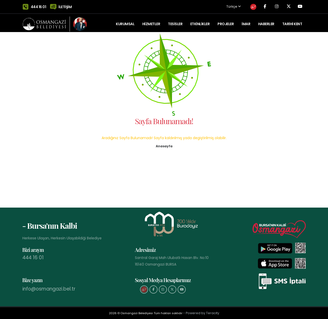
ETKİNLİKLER (200, 21)
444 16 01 (38, 5)
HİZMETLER (151, 21)
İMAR (246, 21)
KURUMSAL (125, 21)
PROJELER (225, 21)
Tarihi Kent (292, 21)
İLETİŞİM (65, 5)
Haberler (266, 21)
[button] (164, 145)
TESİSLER (175, 21)
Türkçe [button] (225, 5)
